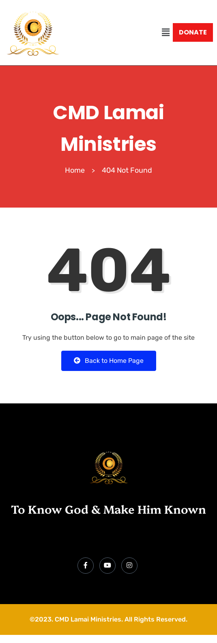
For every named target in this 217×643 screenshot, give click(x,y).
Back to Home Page (109, 360)
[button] (166, 32)
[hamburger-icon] (204, 541)
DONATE (193, 32)
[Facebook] (85, 565)
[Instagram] (129, 565)
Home (75, 170)
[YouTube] (107, 565)
